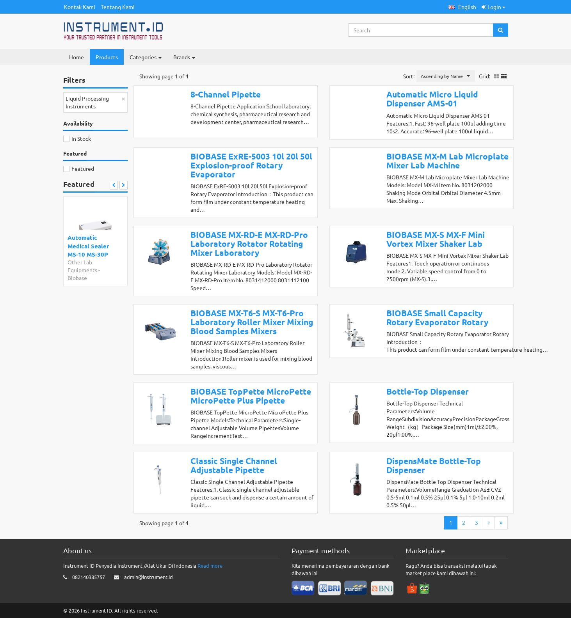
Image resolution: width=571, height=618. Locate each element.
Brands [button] (184, 56)
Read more (209, 565)
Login (493, 6)
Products (107, 56)
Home (76, 56)
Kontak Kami (79, 6)
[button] (462, 7)
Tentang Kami (118, 6)
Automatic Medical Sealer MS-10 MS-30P (88, 246)
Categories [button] (146, 56)
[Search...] (421, 30)
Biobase (77, 277)
